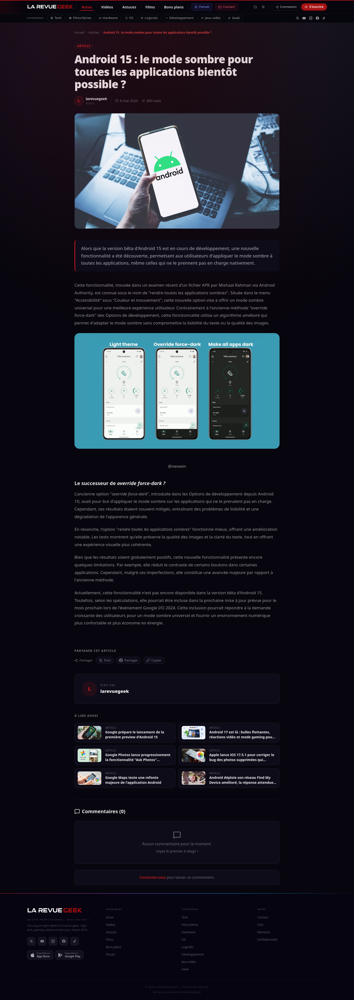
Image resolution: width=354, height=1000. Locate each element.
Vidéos (107, 6)
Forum (202, 6)
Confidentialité (267, 939)
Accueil (79, 33)
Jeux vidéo (211, 18)
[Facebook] (317, 18)
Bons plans (174, 6)
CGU (260, 925)
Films (150, 6)
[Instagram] (311, 18)
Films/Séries (80, 18)
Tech (56, 18)
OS (129, 18)
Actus (87, 6)
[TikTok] (324, 18)
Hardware (108, 18)
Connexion (286, 6)
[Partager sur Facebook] (128, 660)
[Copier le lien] (154, 660)
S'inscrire (314, 6)
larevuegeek (96, 98)
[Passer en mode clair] (263, 7)
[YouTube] (304, 18)
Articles (94, 33)
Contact (226, 6)
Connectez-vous (153, 877)
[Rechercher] (255, 7)
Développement (179, 18)
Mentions (263, 932)
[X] (298, 18)
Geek (234, 18)
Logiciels (149, 18)
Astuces (129, 6)
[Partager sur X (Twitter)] (105, 660)
